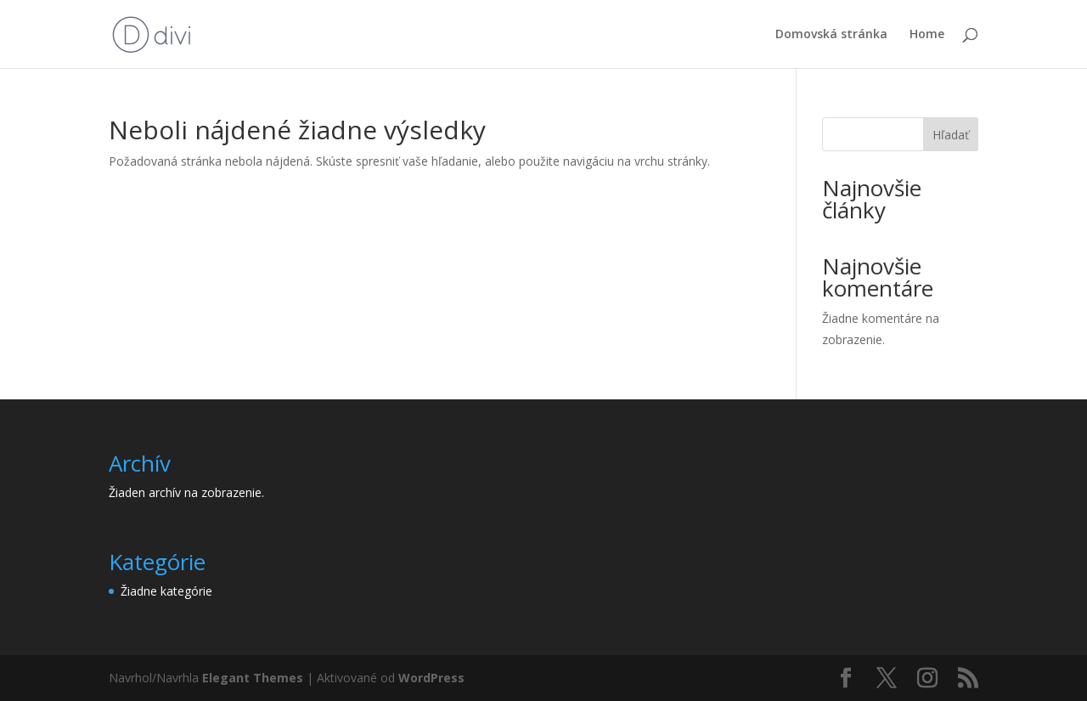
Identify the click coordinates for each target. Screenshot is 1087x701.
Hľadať (950, 135)
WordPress (431, 678)
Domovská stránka (831, 35)
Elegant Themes (252, 678)
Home (927, 35)
